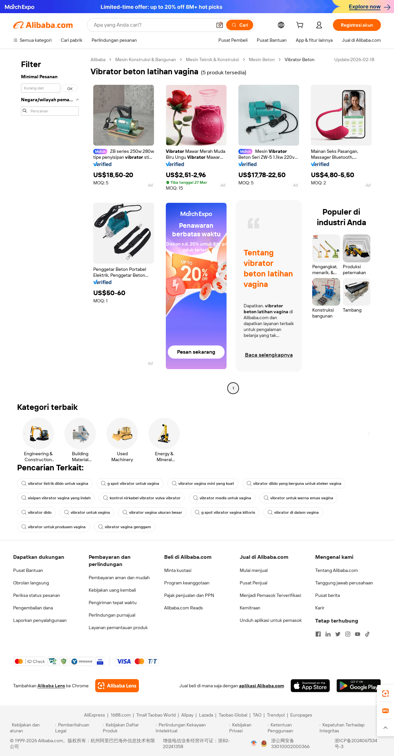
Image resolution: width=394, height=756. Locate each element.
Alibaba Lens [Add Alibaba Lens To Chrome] (51, 685)
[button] (220, 25)
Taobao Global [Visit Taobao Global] (233, 715)
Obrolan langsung (31, 582)
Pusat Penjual (253, 582)
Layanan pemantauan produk (118, 627)
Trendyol (276, 715)
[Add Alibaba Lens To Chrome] (117, 685)
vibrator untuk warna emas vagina (298, 498)
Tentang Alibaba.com (336, 570)
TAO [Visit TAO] (257, 715)
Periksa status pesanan (36, 595)
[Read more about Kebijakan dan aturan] (31, 728)
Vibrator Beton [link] (300, 59)
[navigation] (50, 225)
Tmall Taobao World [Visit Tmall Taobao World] (156, 715)
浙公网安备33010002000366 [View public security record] (290, 743)
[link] (385, 693)
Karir (319, 607)
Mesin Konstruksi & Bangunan (145, 59)
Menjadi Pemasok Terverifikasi (270, 595)
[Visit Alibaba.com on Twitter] (338, 634)
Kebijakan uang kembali (112, 590)
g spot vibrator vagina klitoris (225, 512)
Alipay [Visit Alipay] (187, 715)
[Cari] (239, 25)
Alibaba (98, 59)
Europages (301, 715)
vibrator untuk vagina (87, 512)
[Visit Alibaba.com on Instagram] (348, 634)
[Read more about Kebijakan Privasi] (247, 728)
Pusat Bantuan (28, 570)
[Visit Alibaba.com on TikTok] (367, 634)
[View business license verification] (254, 743)
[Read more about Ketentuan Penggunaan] (293, 728)
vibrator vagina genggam (124, 527)
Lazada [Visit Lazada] (206, 715)
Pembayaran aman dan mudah (119, 577)
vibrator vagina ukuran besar (152, 512)
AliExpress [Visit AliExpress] (94, 715)
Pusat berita (327, 595)
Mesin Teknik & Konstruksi (212, 59)
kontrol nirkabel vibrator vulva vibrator (142, 498)
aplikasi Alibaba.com (261, 685)
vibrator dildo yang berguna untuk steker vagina (294, 483)
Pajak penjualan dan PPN (189, 595)
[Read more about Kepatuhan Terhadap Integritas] (351, 728)
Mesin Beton (262, 59)
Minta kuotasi (177, 570)
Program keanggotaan (186, 582)
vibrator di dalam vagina (293, 512)
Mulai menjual (254, 570)
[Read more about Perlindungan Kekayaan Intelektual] (191, 728)
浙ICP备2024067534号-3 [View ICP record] (356, 743)
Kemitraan (250, 607)
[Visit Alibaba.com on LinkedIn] (328, 634)
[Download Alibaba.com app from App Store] (310, 685)
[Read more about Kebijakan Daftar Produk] (128, 728)
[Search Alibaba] (152, 25)
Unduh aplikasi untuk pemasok (271, 620)
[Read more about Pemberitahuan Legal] (78, 728)
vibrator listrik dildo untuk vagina (54, 483)
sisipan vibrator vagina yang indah (56, 498)
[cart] (301, 26)
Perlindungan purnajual (112, 615)
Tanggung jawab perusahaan (344, 582)
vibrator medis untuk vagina (222, 498)
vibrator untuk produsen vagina (53, 527)
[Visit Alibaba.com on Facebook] (318, 634)
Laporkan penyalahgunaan (40, 620)
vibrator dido (36, 512)
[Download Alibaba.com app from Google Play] (359, 685)
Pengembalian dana (33, 607)
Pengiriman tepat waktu (113, 602)
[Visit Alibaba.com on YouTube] (358, 634)
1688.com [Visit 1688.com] (121, 715)
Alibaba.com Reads (183, 607)
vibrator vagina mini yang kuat (203, 483)
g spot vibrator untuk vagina (130, 483)
